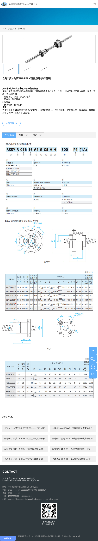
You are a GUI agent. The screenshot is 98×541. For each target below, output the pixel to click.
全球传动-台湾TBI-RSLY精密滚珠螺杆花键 (71, 459)
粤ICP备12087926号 (72, 536)
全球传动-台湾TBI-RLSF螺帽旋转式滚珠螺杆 (72, 438)
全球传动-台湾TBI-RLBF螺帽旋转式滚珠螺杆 (72, 428)
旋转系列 (22, 28)
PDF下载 (37, 135)
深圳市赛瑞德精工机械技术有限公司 (19, 4)
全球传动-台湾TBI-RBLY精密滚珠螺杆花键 (71, 449)
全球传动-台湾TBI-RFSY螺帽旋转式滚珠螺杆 (24, 438)
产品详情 (9, 135)
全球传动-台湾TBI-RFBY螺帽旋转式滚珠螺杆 (24, 428)
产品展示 (12, 28)
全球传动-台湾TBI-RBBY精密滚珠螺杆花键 (23, 449)
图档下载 (23, 135)
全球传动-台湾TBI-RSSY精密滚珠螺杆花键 (23, 459)
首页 (4, 28)
